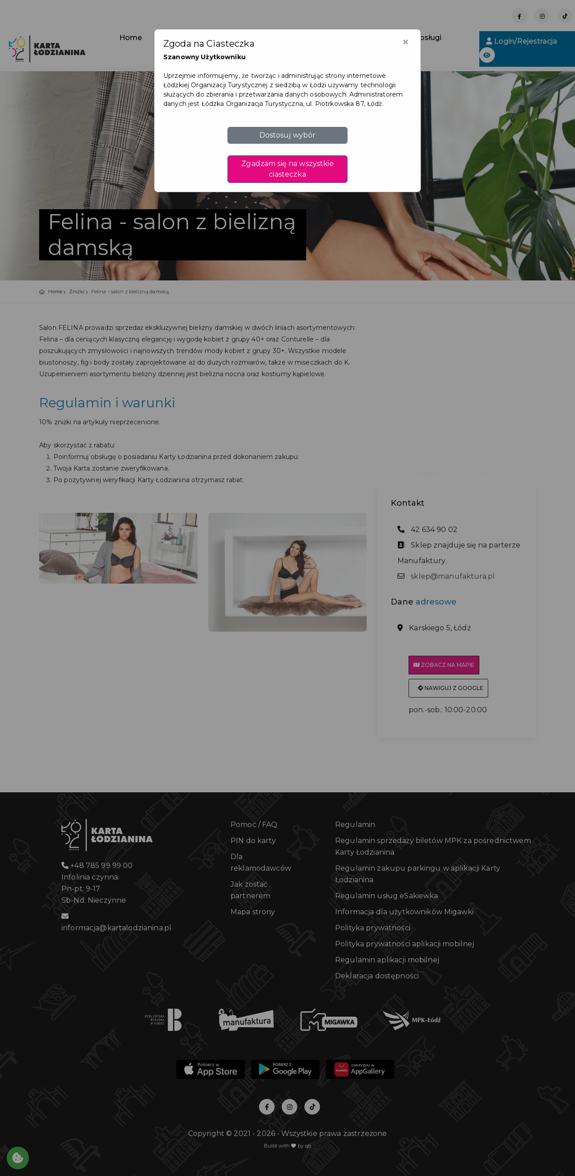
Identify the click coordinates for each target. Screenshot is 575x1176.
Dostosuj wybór (287, 135)
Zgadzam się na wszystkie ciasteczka (287, 168)
